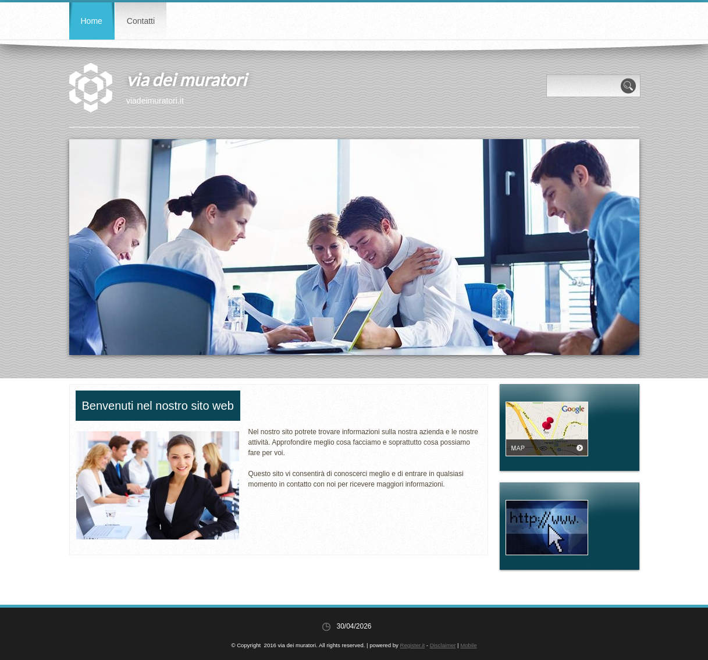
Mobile (468, 645)
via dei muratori (186, 79)
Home (91, 21)
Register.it (412, 645)
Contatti (141, 21)
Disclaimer (443, 645)
